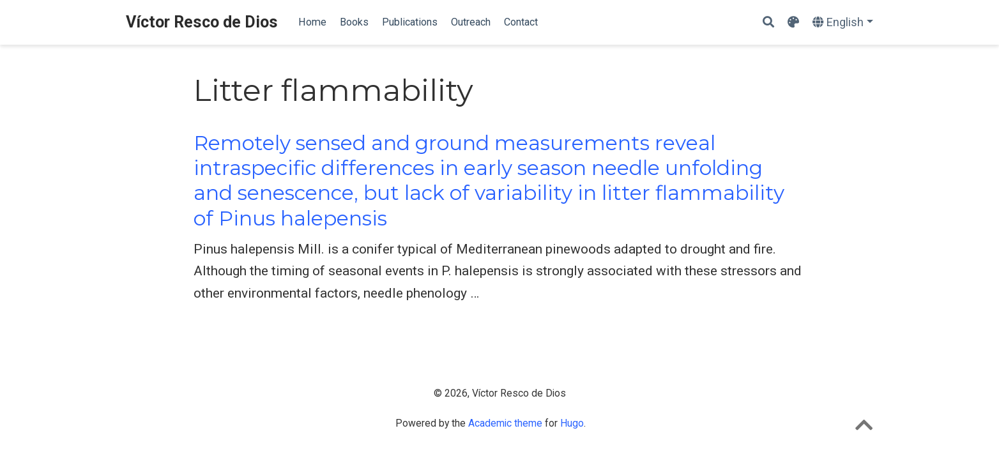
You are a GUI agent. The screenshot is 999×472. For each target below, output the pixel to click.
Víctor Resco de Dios (202, 22)
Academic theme (505, 423)
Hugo (572, 423)
